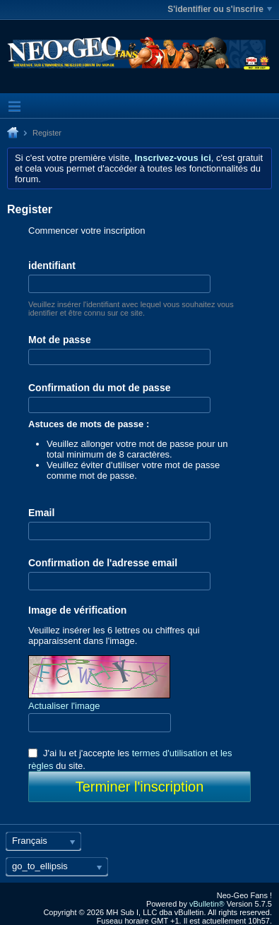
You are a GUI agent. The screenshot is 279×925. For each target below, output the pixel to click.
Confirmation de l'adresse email (102, 562)
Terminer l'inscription (140, 786)
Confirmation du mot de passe (99, 387)
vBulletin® (207, 904)
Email (41, 512)
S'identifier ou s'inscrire (219, 9)
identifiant (52, 265)
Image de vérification (77, 610)
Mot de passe (59, 339)
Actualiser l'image (64, 705)
